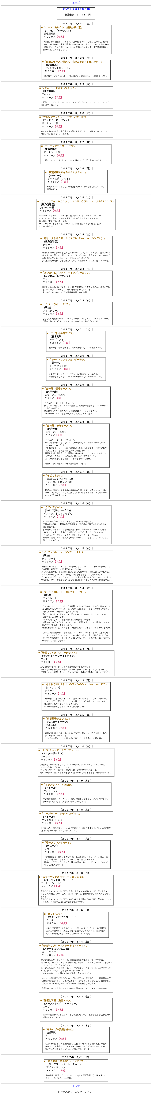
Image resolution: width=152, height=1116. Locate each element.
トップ (76, 2)
